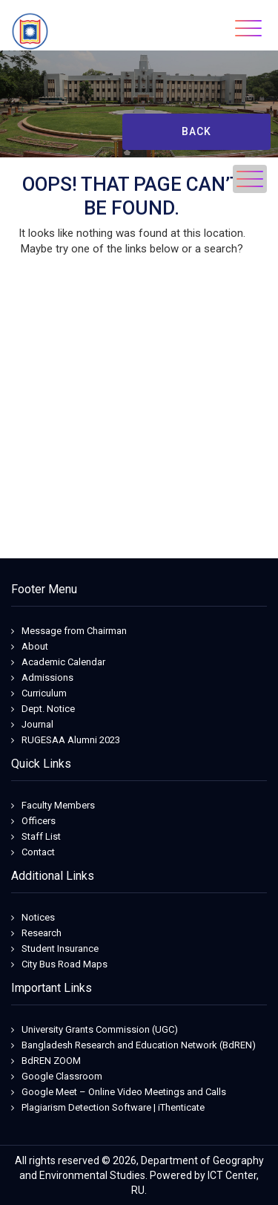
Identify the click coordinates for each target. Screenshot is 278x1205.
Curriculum (44, 693)
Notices (38, 917)
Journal (37, 724)
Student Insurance (60, 948)
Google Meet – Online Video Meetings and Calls (123, 1091)
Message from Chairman (74, 630)
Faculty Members (58, 805)
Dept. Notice (48, 708)
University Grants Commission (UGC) (99, 1029)
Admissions (47, 677)
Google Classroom (61, 1076)
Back (196, 131)
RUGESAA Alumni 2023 (70, 739)
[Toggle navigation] (248, 28)
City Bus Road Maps (64, 964)
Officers (38, 820)
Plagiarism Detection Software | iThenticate (113, 1107)
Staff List (41, 836)
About (34, 646)
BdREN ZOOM (51, 1060)
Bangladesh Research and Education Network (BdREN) (138, 1045)
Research (41, 932)
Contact (38, 852)
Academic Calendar (63, 661)
